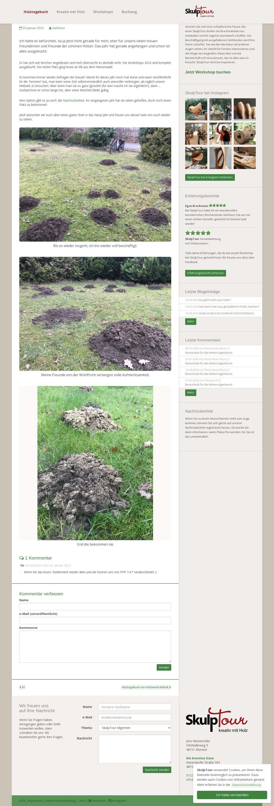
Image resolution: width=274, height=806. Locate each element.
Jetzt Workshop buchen (208, 72)
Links (81, 801)
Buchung (129, 11)
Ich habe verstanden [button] (232, 795)
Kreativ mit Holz (71, 11)
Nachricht (84, 738)
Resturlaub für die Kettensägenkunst (208, 352)
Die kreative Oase (200, 758)
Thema (86, 728)
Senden (164, 667)
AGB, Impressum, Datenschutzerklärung (47, 801)
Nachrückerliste (73, 100)
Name (23, 600)
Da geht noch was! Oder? (215, 300)
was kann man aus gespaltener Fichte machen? (229, 306)
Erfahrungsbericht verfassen (205, 273)
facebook (97, 801)
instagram (117, 801)
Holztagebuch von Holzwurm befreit (146, 687)
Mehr (190, 321)
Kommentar (28, 628)
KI (22, 687)
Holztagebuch (36, 11)
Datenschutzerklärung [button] (246, 785)
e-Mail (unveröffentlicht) (38, 614)
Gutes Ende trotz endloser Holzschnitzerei (226, 313)
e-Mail (87, 717)
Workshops (103, 11)
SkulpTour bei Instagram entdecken (210, 177)
